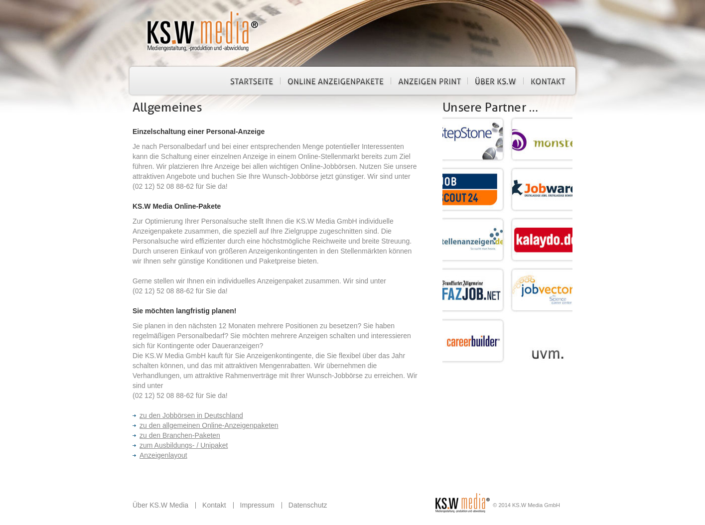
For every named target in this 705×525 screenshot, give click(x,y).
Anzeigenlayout (160, 455)
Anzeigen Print (429, 81)
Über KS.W (495, 81)
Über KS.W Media (160, 505)
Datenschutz (307, 505)
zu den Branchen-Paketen (176, 435)
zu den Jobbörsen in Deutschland (188, 415)
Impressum (257, 505)
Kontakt (548, 81)
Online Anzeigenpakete (336, 81)
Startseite (251, 81)
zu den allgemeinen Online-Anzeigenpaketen (206, 425)
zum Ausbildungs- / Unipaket (180, 445)
